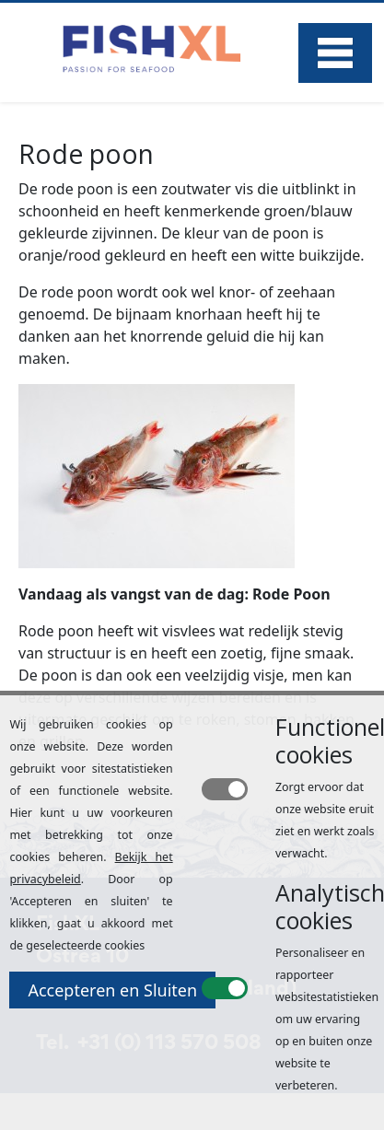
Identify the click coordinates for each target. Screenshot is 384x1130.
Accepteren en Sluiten (112, 990)
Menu (335, 52)
